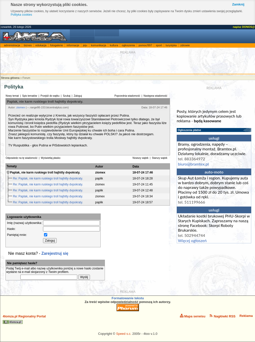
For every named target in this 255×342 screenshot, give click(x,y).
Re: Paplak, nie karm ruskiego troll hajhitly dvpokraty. (48, 178)
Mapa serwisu (193, 316)
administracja (12, 45)
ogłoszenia (128, 45)
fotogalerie (56, 45)
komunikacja (98, 45)
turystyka (171, 45)
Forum (26, 77)
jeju (85, 45)
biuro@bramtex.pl (193, 164)
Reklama (246, 316)
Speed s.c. (123, 334)
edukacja (41, 45)
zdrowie (185, 45)
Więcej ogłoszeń (192, 240)
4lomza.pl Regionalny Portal (24, 319)
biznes (28, 45)
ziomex (20, 107)
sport (159, 45)
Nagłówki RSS (222, 316)
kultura (114, 45)
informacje (73, 45)
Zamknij (238, 4)
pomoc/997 (145, 45)
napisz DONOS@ (244, 26)
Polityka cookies (21, 14)
